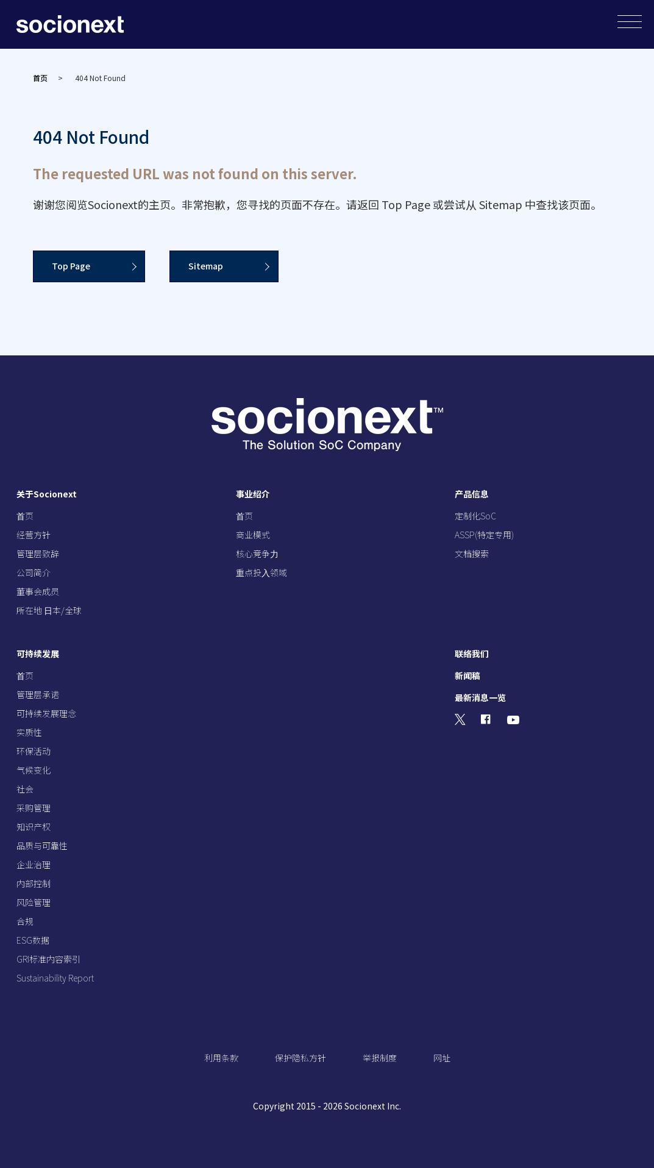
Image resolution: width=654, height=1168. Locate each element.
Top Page (71, 266)
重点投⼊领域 (261, 572)
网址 (441, 1058)
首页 (40, 78)
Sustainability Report (55, 978)
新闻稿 (467, 675)
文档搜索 (472, 553)
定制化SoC (475, 516)
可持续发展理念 (46, 713)
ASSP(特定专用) (484, 535)
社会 (25, 789)
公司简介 (33, 572)
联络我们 (472, 653)
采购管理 (33, 808)
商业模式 (253, 535)
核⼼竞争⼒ (257, 553)
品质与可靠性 (42, 845)
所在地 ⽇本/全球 (49, 610)
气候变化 (33, 770)
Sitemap (206, 266)
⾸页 (25, 516)
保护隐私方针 (300, 1058)
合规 (25, 921)
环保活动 (33, 751)
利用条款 (221, 1058)
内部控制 (33, 883)
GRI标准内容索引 (48, 959)
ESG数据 (32, 940)
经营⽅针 (33, 535)
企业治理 (33, 864)
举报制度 (380, 1058)
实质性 (29, 732)
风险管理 (33, 902)
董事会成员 (37, 591)
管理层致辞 (37, 553)
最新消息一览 (480, 697)
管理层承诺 (37, 694)
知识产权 (33, 827)
